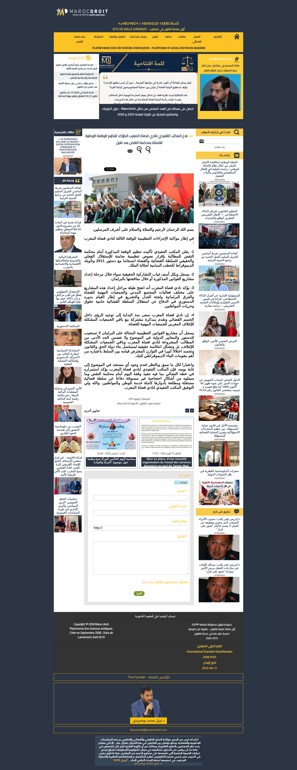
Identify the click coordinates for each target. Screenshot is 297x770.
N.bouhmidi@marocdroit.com (148, 730)
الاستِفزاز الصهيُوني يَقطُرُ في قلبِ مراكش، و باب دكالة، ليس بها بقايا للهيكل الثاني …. (68, 296)
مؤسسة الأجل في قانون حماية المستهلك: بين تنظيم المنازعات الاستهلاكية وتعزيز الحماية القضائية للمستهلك (219, 430)
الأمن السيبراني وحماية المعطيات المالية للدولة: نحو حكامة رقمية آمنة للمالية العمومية (67, 395)
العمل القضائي (196, 39)
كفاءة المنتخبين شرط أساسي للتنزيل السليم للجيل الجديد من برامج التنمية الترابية (76, 67)
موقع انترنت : (180, 521)
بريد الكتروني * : (178, 506)
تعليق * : (182, 536)
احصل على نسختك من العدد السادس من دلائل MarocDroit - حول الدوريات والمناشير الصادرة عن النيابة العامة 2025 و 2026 (147, 111)
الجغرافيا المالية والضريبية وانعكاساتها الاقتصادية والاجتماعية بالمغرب (78, 76)
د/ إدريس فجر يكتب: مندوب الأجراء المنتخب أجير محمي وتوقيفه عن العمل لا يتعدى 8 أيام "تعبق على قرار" (219, 524)
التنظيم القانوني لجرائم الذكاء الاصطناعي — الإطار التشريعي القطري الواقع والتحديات (219, 214)
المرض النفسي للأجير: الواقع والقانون (219, 342)
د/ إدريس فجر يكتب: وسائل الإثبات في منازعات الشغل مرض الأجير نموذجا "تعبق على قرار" (219, 568)
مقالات (182, 36)
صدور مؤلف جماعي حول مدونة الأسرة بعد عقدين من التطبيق (78, 85)
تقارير (155, 36)
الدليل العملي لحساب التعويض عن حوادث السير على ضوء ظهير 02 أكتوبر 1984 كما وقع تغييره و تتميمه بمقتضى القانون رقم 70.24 (219, 385)
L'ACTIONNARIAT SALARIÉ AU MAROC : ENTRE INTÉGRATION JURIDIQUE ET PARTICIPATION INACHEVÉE (68, 146)
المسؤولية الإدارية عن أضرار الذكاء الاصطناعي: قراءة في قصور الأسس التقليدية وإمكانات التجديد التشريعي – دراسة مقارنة (219, 300)
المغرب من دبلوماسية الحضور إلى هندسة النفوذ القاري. (68, 430)
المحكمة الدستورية (68, 326)
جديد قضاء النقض (79, 39)
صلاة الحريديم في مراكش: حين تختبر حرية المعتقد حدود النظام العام (220, 68)
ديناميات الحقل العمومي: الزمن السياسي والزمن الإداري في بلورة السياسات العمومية (68, 505)
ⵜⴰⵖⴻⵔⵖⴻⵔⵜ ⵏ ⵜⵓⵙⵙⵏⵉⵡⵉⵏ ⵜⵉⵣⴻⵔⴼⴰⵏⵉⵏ (148, 23)
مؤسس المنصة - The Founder (148, 677)
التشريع (218, 36)
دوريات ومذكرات (138, 36)
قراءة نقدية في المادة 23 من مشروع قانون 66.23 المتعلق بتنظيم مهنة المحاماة (77, 94)
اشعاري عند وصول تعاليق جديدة (167, 582)
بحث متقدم (220, 147)
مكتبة (168, 36)
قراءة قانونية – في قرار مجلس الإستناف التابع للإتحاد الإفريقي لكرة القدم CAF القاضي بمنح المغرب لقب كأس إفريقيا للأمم (68, 466)
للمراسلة (98, 36)
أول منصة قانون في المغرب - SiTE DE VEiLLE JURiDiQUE (149, 29)
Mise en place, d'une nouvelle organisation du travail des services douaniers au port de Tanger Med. (166, 462)
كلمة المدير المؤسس (220, 58)
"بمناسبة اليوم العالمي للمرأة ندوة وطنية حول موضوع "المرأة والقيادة (110, 460)
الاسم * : (182, 491)
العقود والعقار (117, 36)
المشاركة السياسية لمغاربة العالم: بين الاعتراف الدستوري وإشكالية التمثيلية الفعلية (67, 357)
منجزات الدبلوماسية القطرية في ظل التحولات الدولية (219, 472)
